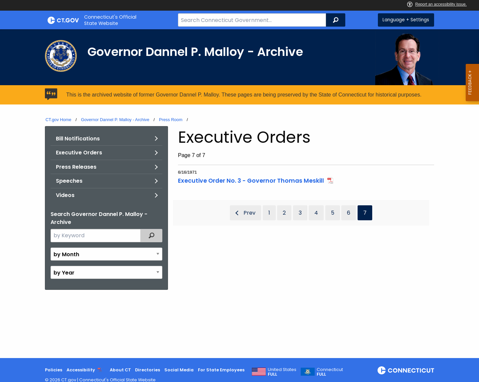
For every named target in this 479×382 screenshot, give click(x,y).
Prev (249, 213)
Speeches (69, 181)
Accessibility (81, 370)
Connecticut (330, 372)
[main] (239, 193)
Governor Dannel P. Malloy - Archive (115, 119)
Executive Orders (79, 152)
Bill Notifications (78, 138)
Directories (147, 370)
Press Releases (76, 167)
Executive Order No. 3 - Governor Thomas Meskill (251, 181)
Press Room (170, 119)
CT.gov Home (59, 119)
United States (282, 372)
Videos (65, 195)
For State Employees (221, 370)
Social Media (179, 370)
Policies (53, 370)
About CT (120, 370)
